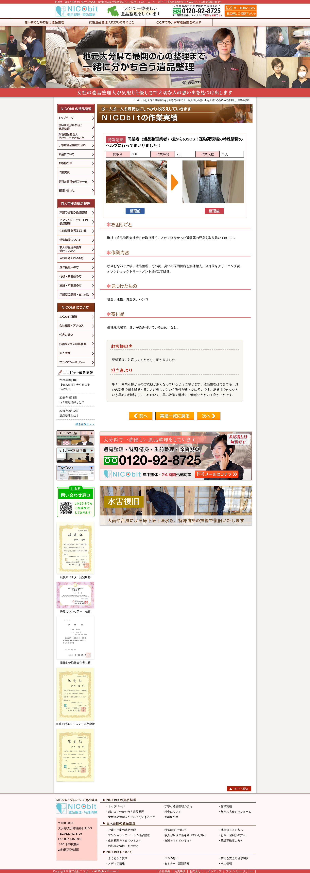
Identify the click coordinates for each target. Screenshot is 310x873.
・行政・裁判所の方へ (232, 835)
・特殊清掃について (174, 829)
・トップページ (115, 806)
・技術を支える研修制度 (233, 858)
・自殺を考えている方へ (177, 840)
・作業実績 (225, 806)
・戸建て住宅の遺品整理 (120, 829)
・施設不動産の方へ (230, 840)
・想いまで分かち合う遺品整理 (124, 811)
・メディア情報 (115, 863)
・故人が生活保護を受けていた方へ (184, 835)
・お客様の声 (170, 817)
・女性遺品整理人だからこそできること (130, 817)
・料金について (171, 811)
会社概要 (164, 871)
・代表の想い (170, 858)
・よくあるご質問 (116, 858)
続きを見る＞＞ (85, 424)
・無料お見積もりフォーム (234, 811)
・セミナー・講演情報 (175, 863)
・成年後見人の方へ (230, 829)
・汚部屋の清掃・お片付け (122, 845)
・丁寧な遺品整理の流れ (177, 806)
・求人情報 (225, 863)
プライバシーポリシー (239, 871)
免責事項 (179, 871)
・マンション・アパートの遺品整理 (127, 835)
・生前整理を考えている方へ (123, 840)
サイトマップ (213, 871)
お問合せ (195, 871)
